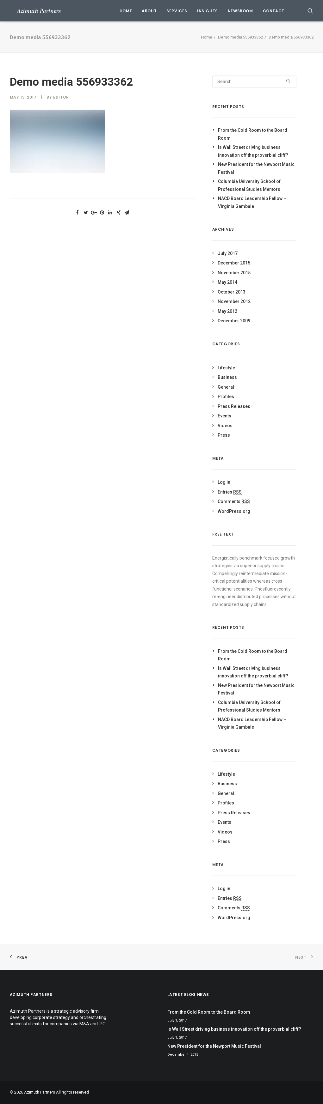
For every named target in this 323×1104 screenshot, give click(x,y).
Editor (61, 97)
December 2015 (234, 262)
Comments (234, 501)
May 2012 (227, 311)
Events (224, 415)
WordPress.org (234, 511)
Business (227, 377)
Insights (207, 11)
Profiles (226, 396)
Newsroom (240, 11)
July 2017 (228, 253)
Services (176, 11)
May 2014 (227, 282)
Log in (224, 482)
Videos (225, 425)
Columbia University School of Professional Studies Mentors (249, 185)
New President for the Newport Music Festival (256, 168)
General (226, 387)
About (149, 11)
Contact (273, 11)
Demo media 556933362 (240, 37)
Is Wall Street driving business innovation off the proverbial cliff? (253, 151)
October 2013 (231, 291)
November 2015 (234, 272)
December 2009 (234, 320)
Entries (230, 491)
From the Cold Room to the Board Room (252, 134)
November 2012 (234, 301)
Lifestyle (226, 367)
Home (126, 11)
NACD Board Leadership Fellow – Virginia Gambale (252, 202)
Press (224, 435)
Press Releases (234, 406)
